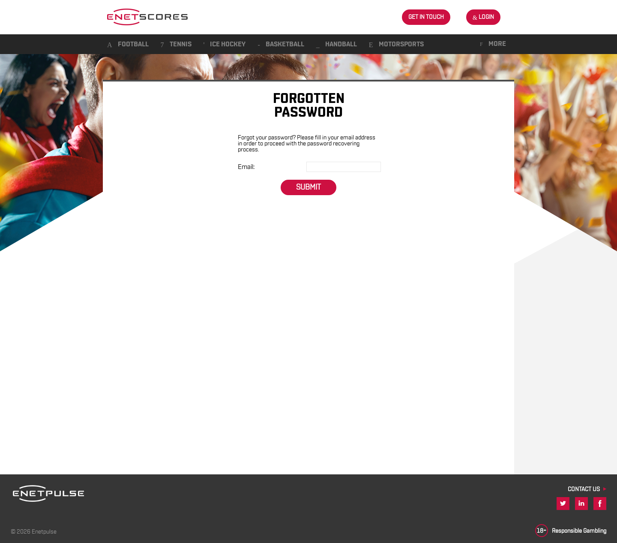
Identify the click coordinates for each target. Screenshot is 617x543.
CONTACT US (584, 489)
